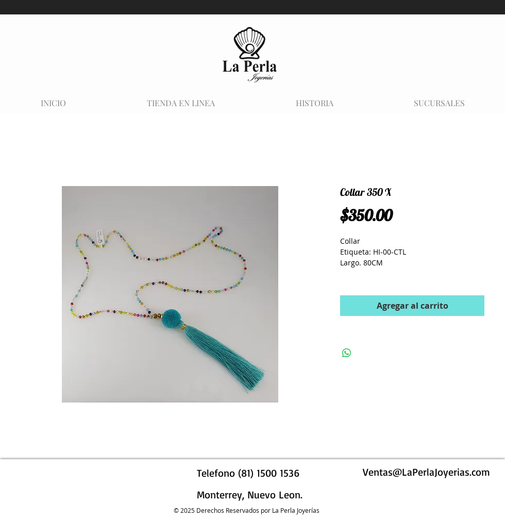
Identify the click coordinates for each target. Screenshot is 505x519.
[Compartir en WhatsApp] (347, 353)
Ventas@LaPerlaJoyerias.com (426, 471)
